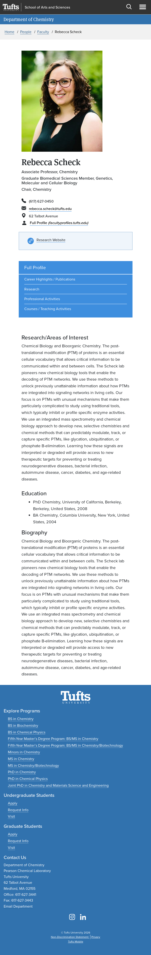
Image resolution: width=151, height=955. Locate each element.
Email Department (18, 906)
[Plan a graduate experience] (11, 847)
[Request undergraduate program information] (18, 810)
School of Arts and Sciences (47, 7)
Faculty (43, 31)
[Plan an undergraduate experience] (11, 816)
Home (9, 31)
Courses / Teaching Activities (47, 308)
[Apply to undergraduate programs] (12, 803)
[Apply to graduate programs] (12, 834)
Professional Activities (42, 299)
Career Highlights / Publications (49, 279)
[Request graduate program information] (18, 841)
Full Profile (59, 222)
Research (31, 289)
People (25, 31)
